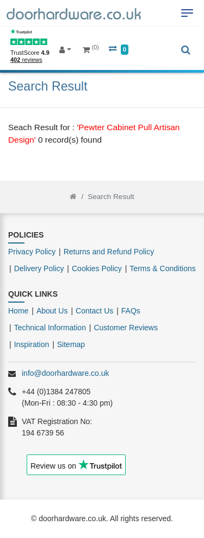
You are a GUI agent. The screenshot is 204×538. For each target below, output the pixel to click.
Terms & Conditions (162, 268)
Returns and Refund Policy (109, 251)
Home (18, 310)
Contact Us (94, 310)
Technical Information (50, 327)
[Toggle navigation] (187, 13)
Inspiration (32, 344)
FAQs (130, 310)
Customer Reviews (125, 327)
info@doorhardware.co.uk (65, 373)
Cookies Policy (97, 268)
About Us (52, 310)
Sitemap (71, 344)
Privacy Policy (31, 251)
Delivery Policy (39, 268)
